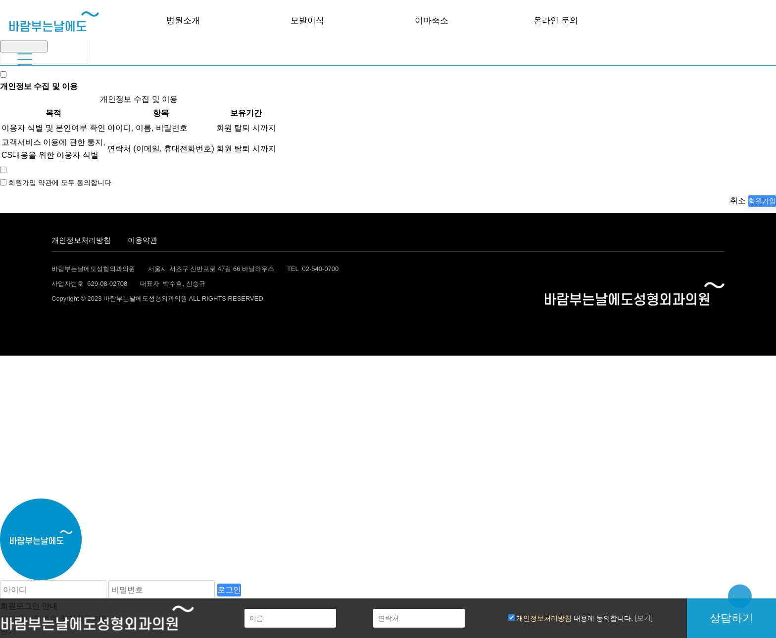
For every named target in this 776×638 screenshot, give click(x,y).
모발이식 (307, 20)
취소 (738, 200)
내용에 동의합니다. (570, 618)
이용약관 (142, 240)
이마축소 (431, 20)
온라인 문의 (556, 20)
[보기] (644, 618)
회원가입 (762, 201)
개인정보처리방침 (81, 240)
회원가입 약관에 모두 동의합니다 (59, 182)
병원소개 (183, 20)
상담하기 (731, 618)
